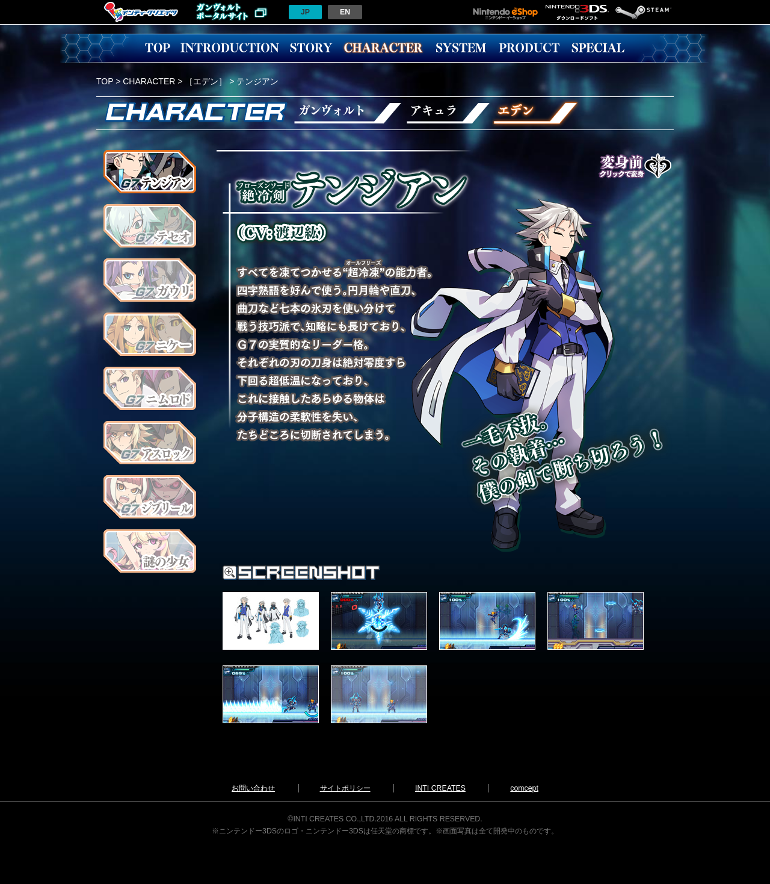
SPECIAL (597, 48)
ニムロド (149, 388)
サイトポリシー (345, 788)
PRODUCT (529, 48)
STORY (311, 48)
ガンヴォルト (346, 113)
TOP (158, 48)
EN (345, 12)
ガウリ (149, 280)
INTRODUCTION (230, 48)
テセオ (149, 225)
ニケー (149, 334)
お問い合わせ (253, 788)
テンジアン (149, 171)
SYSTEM (460, 48)
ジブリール (149, 496)
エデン (536, 113)
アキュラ (447, 113)
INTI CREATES (440, 788)
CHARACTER (383, 48)
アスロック (149, 442)
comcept (524, 788)
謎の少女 (149, 551)
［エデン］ (206, 81)
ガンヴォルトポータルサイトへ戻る (231, 12)
